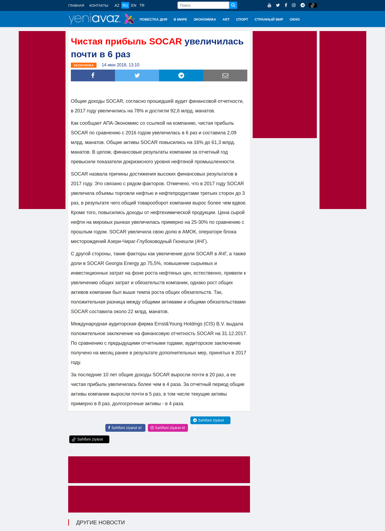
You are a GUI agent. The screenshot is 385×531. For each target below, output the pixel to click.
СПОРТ (242, 19)
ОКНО (295, 19)
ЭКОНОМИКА (205, 19)
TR (142, 5)
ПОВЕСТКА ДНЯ (153, 19)
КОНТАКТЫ (99, 5)
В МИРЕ (180, 19)
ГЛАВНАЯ (76, 5)
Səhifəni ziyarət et (124, 428)
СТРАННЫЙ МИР (269, 19)
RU (125, 5)
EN (133, 5)
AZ (117, 5)
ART (226, 19)
